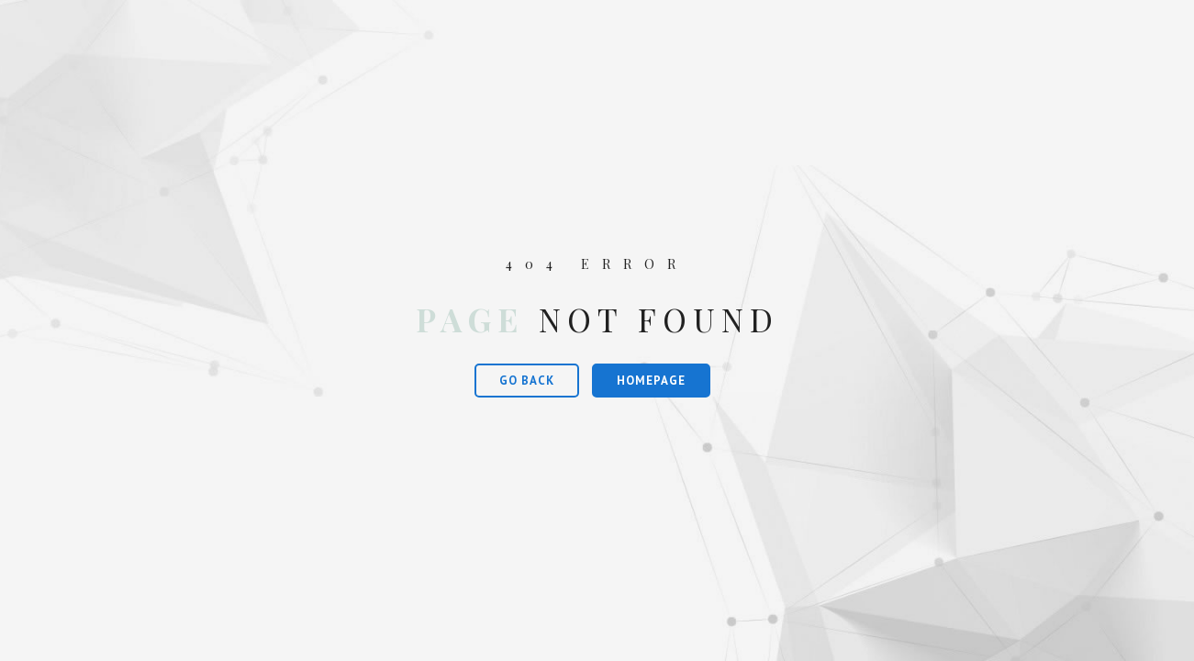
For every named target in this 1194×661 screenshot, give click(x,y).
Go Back (526, 380)
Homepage (651, 380)
